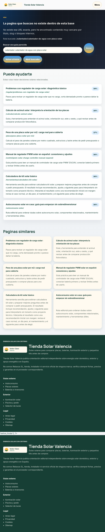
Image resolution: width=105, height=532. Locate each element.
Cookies (9, 422)
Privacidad (10, 419)
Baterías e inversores (14, 389)
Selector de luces (13, 406)
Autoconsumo (11, 383)
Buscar (89, 48)
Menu (97, 5)
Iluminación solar (12, 399)
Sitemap (9, 425)
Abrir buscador (33, 59)
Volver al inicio (12, 59)
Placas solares (11, 386)
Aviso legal (10, 416)
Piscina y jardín (12, 403)
